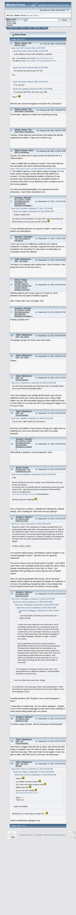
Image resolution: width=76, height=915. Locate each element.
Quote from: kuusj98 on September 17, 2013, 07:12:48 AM (32, 208)
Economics (28, 236)
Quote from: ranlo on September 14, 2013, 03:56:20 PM (31, 524)
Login (29, 28)
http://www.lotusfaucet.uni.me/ (27, 793)
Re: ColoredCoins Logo (23, 470)
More (44, 28)
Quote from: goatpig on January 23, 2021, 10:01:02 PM (32, 89)
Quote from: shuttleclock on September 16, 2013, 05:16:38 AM (33, 383)
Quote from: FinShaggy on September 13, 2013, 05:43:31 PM (36, 605)
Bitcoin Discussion (20, 281)
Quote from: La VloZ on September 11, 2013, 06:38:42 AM (35, 775)
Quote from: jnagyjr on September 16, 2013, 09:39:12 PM (33, 211)
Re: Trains (24, 261)
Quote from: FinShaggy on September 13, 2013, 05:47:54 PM (33, 599)
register (36, 15)
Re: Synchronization (22, 379)
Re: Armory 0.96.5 (23, 44)
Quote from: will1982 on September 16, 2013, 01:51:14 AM (32, 418)
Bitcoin (17, 43)
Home (11, 28)
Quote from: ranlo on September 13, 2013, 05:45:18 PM (32, 602)
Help (16, 28)
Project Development (22, 468)
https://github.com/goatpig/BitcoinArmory (41, 61)
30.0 (14, 23)
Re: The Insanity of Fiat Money (22, 239)
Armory (24, 43)
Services (27, 197)
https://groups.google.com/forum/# (25, 494)
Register (36, 28)
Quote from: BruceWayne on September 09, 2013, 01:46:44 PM (33, 474)
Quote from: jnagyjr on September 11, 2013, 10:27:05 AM (33, 772)
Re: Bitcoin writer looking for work (22, 520)
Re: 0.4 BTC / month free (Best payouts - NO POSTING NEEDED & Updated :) (23, 202)
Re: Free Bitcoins (22, 765)
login (28, 15)
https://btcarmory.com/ (45, 58)
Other (17, 259)
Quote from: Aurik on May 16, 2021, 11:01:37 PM (30, 51)
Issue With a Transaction (23, 151)
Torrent (9, 25)
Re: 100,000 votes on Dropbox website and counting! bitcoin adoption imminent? (22, 285)
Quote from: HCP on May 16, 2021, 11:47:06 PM (28, 48)
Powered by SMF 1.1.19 (28, 835)
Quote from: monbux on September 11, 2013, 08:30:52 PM (32, 769)
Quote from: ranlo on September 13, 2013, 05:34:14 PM (36, 608)
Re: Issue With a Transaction (24, 110)
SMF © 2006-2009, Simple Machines (52, 835)
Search (23, 28)
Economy (18, 197)
